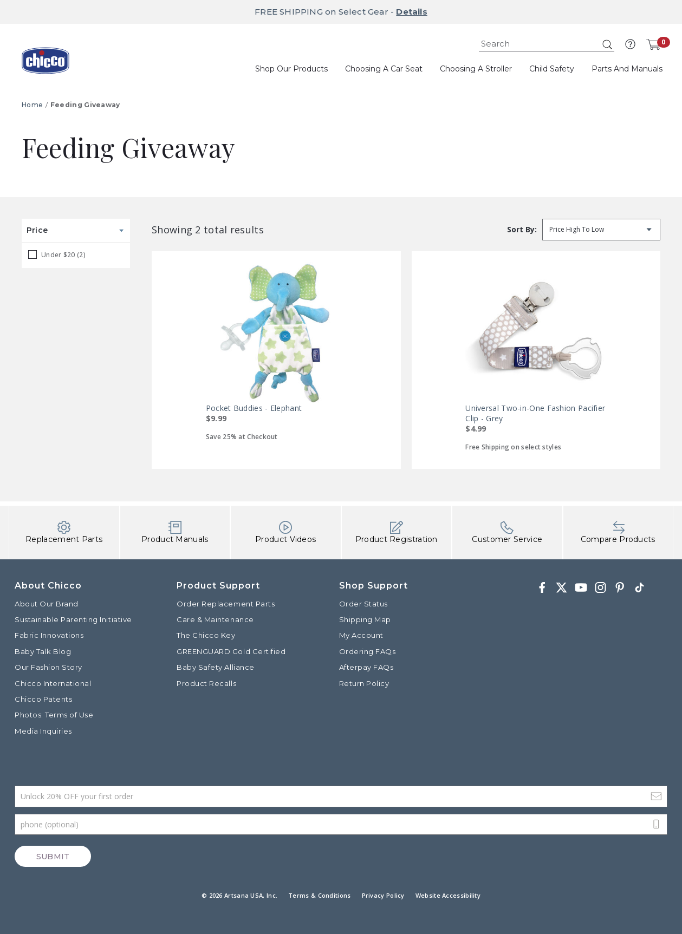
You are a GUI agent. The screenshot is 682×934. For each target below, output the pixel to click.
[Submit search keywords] (607, 44)
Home (32, 105)
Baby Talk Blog (43, 651)
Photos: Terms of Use (54, 714)
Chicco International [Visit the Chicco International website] (53, 683)
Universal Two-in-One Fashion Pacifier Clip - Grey (535, 413)
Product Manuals (175, 532)
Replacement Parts (63, 532)
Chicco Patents (43, 699)
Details (411, 11)
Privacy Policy (383, 895)
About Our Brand (47, 603)
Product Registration (396, 532)
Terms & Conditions (319, 895)
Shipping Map (365, 619)
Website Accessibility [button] (447, 895)
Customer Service (507, 532)
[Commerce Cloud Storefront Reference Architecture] (45, 64)
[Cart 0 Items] (653, 44)
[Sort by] (601, 229)
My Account (361, 635)
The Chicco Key (206, 635)
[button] (630, 44)
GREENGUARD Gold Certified (231, 651)
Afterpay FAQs (366, 667)
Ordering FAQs (367, 651)
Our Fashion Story (48, 667)
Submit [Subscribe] (52, 856)
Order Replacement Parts (226, 603)
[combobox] (546, 44)
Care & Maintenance (215, 619)
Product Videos (285, 532)
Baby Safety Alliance (215, 667)
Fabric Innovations (49, 635)
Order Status (363, 603)
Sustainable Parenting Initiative (73, 619)
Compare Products (618, 532)
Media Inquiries (43, 731)
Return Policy (364, 683)
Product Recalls (206, 683)
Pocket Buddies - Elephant (254, 408)
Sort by (521, 229)
